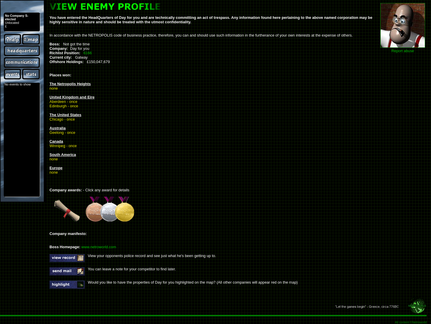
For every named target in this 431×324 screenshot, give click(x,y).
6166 (87, 53)
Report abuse (403, 51)
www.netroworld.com (98, 247)
